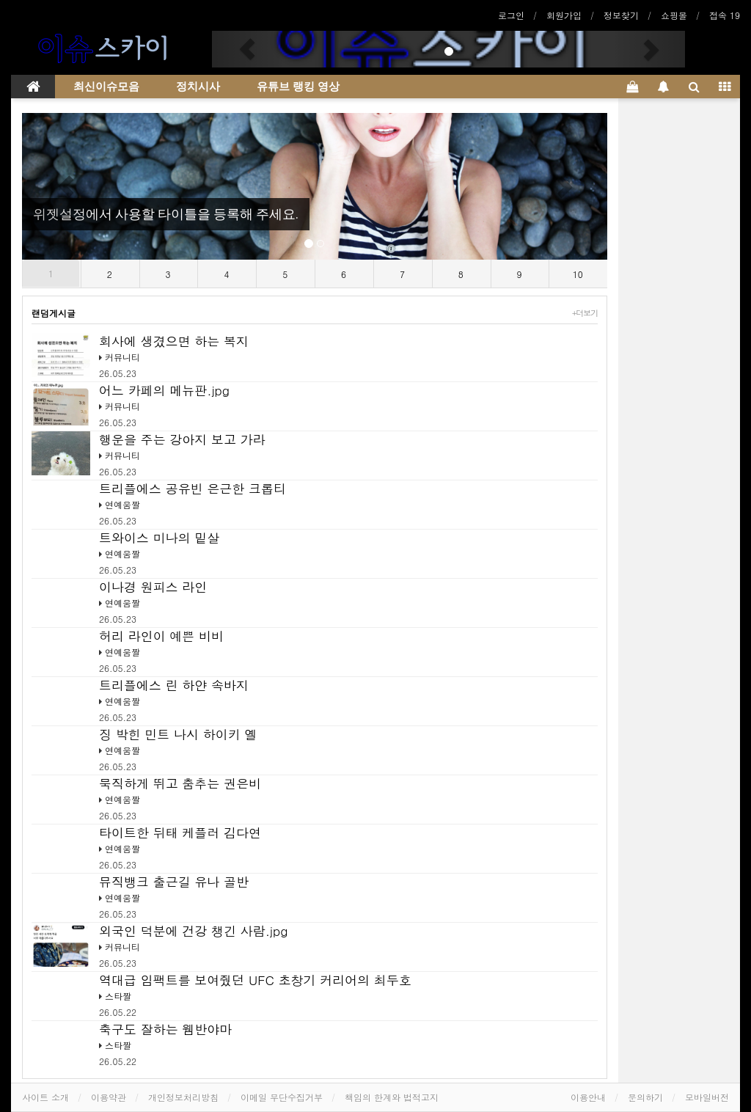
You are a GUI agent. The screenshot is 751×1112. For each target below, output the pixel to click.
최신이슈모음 (106, 86)
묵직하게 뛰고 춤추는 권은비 (180, 783)
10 (578, 274)
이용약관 (108, 1097)
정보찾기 (621, 15)
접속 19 (724, 15)
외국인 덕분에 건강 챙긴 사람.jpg (193, 931)
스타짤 (118, 996)
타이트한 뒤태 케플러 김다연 (180, 832)
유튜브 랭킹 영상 (298, 86)
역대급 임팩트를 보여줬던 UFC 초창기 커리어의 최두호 (255, 980)
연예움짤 (122, 504)
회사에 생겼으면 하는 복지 (174, 341)
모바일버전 (707, 1097)
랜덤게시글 (54, 313)
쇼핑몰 (674, 15)
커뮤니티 (122, 357)
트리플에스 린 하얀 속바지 (174, 685)
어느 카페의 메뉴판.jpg (164, 390)
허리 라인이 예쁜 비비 (161, 636)
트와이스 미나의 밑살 (159, 537)
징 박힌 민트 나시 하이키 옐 (178, 734)
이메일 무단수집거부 (282, 1097)
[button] (247, 49)
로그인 (511, 15)
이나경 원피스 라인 (153, 587)
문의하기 (645, 1097)
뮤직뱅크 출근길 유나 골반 (174, 881)
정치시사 (198, 86)
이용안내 (588, 1097)
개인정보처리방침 (183, 1097)
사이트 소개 (45, 1097)
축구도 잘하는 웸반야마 (165, 1029)
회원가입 (564, 15)
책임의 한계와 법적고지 (392, 1097)
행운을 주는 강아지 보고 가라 (182, 439)
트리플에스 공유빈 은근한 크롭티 (192, 488)
